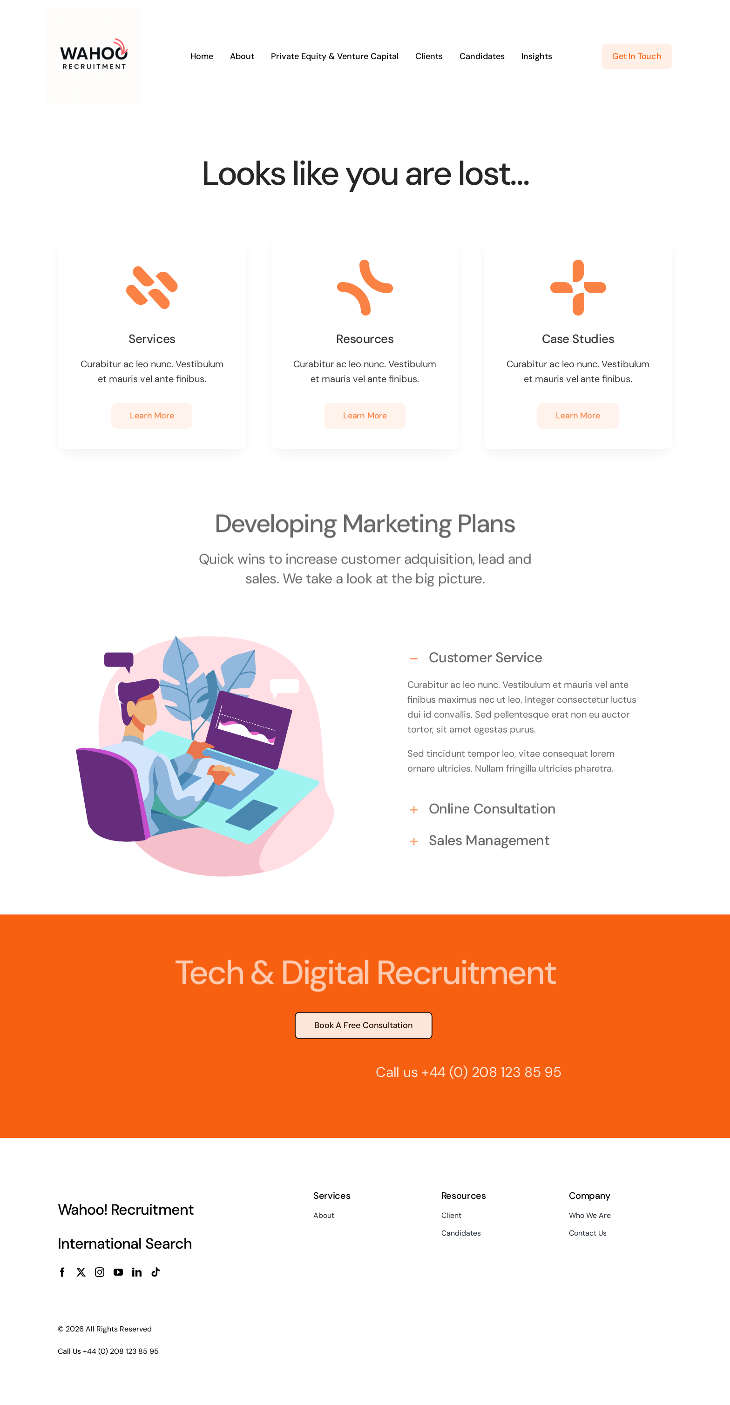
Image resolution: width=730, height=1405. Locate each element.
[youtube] (118, 1272)
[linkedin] (137, 1272)
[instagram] (99, 1272)
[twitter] (81, 1272)
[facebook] (62, 1272)
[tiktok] (155, 1272)
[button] (525, 654)
